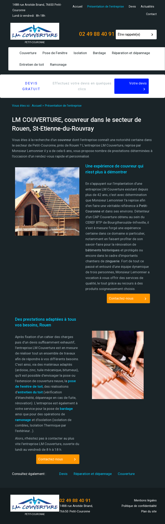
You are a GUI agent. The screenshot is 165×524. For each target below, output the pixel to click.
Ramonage (58, 64)
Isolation (80, 53)
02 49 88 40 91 (97, 34)
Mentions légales (145, 500)
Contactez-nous (121, 298)
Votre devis (138, 83)
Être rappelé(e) (129, 34)
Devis (132, 6)
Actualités (147, 6)
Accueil (77, 6)
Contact (151, 14)
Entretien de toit (32, 64)
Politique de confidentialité (139, 506)
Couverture (28, 53)
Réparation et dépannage (131, 53)
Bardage (99, 53)
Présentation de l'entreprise (105, 6)
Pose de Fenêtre (55, 53)
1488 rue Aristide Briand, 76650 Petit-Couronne (37, 7)
